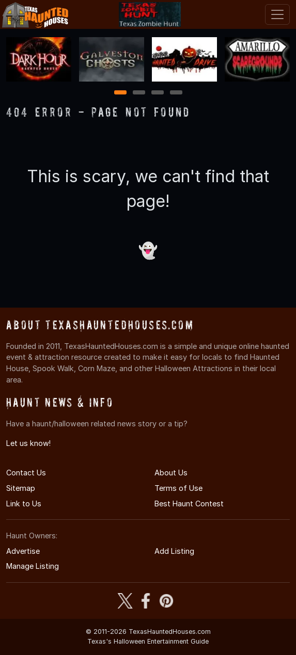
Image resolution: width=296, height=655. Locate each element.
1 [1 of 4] (120, 93)
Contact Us (26, 472)
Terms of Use (178, 488)
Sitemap (20, 488)
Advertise (23, 551)
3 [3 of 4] (157, 93)
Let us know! (28, 443)
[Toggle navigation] (277, 14)
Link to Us (23, 503)
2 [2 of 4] (139, 93)
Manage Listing (32, 566)
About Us (171, 472)
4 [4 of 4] (176, 93)
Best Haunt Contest (189, 503)
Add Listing (174, 551)
